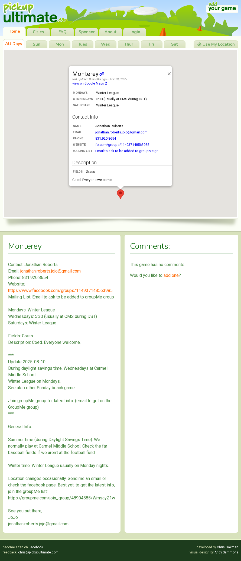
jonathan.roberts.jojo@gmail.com (121, 132)
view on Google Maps (89, 83)
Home (14, 31)
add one (171, 275)
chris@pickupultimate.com (38, 552)
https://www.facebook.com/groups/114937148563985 (60, 290)
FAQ (62, 32)
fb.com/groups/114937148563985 (122, 145)
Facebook (36, 547)
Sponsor (87, 32)
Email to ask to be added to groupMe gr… (127, 151)
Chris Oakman (227, 547)
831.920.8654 (105, 138)
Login (134, 32)
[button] (120, 194)
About (111, 32)
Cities (38, 32)
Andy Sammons (226, 552)
